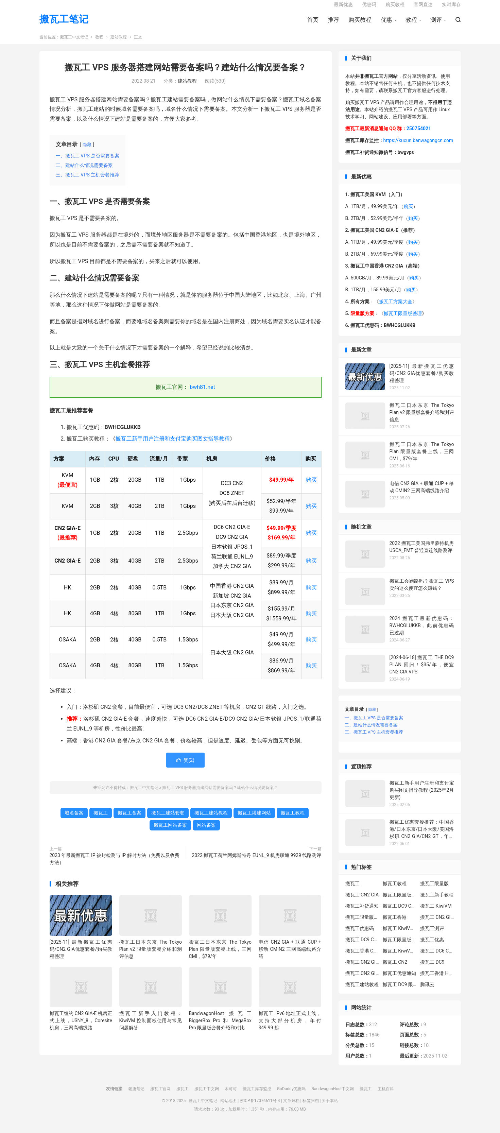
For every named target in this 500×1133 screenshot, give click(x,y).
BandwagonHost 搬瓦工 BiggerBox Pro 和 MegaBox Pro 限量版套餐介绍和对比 (220, 1027)
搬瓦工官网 (160, 1095)
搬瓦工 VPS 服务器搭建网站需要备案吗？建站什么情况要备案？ (185, 75)
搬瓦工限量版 (434, 890)
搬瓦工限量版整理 (403, 320)
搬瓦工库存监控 (257, 1095)
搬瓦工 (100, 819)
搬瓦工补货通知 (362, 912)
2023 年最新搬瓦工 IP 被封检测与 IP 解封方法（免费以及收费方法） (114, 865)
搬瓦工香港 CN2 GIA (362, 957)
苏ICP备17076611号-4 (260, 1107)
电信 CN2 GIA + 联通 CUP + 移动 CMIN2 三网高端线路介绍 (290, 956)
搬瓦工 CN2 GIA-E (437, 924)
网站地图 (228, 1107)
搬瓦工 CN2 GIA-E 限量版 (362, 969)
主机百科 (386, 1095)
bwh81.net (202, 394)
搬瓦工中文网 (206, 1095)
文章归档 (291, 1107)
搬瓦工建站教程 (211, 819)
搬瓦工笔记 (64, 24)
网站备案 (206, 832)
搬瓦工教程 (293, 819)
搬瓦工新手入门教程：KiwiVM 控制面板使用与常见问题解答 (150, 1027)
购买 (311, 487)
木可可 (231, 1095)
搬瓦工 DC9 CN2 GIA (400, 912)
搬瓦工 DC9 (432, 969)
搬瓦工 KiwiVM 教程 (400, 935)
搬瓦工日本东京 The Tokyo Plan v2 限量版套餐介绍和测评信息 (150, 956)
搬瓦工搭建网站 (254, 819)
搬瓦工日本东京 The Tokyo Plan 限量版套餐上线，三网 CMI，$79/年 (220, 956)
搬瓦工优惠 (432, 946)
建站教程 (118, 44)
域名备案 (74, 819)
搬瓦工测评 (432, 935)
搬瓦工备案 (129, 819)
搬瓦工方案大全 (395, 308)
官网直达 (423, 9)
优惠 (386, 24)
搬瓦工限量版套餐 (400, 901)
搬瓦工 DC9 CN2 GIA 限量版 (362, 946)
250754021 (419, 135)
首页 (312, 24)
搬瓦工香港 (395, 924)
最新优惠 (343, 9)
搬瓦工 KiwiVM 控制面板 (400, 957)
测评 (436, 24)
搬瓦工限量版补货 (362, 924)
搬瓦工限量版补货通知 (400, 946)
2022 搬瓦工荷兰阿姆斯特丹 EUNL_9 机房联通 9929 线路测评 (256, 862)
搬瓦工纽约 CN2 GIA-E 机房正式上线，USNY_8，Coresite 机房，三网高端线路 (81, 1027)
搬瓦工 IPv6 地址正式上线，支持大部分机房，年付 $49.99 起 (290, 1027)
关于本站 (330, 1107)
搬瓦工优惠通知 (399, 980)
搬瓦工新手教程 (436, 901)
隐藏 (87, 151)
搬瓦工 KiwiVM (436, 912)
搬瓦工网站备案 (170, 832)
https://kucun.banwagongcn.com (418, 147)
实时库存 (451, 9)
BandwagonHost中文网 (332, 1095)
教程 (411, 24)
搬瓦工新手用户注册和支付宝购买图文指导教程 (173, 446)
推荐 (333, 24)
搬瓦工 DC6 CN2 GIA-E (437, 957)
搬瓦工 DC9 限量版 (400, 991)
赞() (185, 767)
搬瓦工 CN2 (395, 969)
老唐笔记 (136, 1095)
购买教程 (360, 24)
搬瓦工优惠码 (359, 935)
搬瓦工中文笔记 (74, 44)
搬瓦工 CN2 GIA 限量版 (362, 980)
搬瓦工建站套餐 (168, 819)
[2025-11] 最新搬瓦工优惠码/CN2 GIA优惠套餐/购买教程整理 (81, 956)
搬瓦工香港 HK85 (437, 980)
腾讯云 (427, 991)
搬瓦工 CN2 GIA (362, 901)
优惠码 (369, 9)
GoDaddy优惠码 (291, 1095)
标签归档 (311, 1107)
